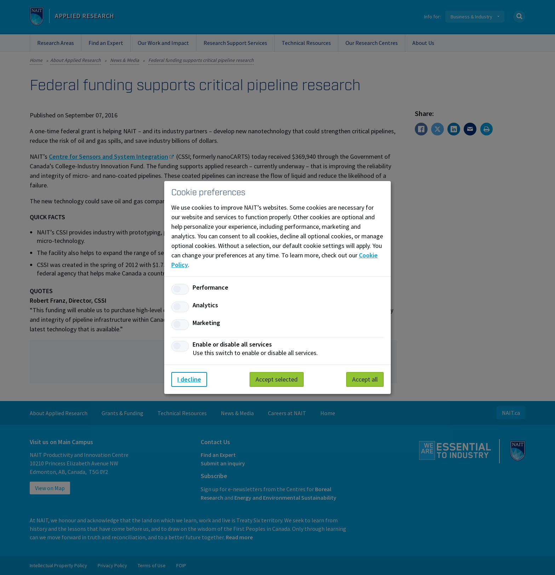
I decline (189, 379)
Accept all (365, 379)
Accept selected (277, 379)
